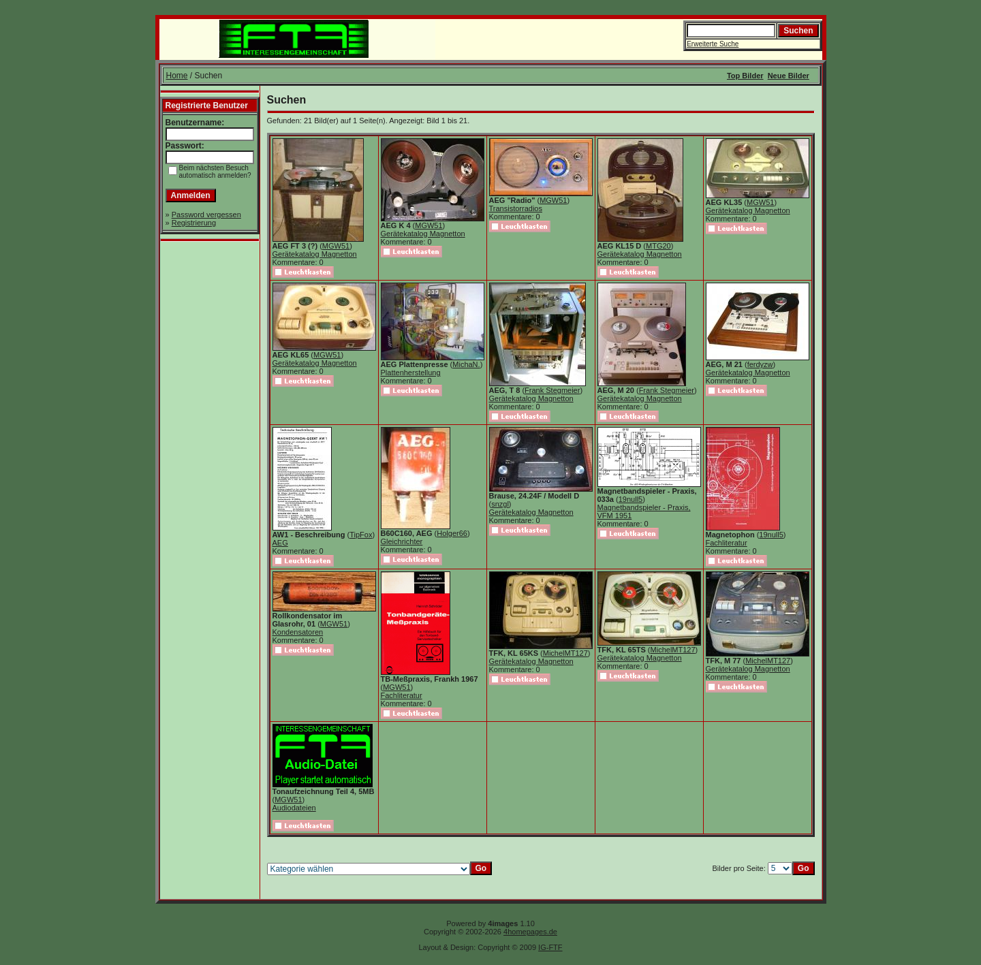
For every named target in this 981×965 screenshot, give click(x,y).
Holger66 (452, 533)
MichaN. (466, 364)
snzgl (500, 504)
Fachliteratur (726, 543)
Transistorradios (515, 208)
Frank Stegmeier (552, 390)
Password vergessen (206, 214)
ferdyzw (760, 364)
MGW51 (335, 246)
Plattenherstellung (411, 372)
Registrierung (194, 223)
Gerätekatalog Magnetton (314, 254)
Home (177, 75)
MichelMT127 (565, 653)
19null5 (630, 499)
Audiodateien (294, 808)
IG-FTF (550, 947)
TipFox (360, 535)
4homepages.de (530, 932)
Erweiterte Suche (712, 44)
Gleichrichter (402, 541)
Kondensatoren (298, 632)
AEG (280, 543)
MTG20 (658, 246)
